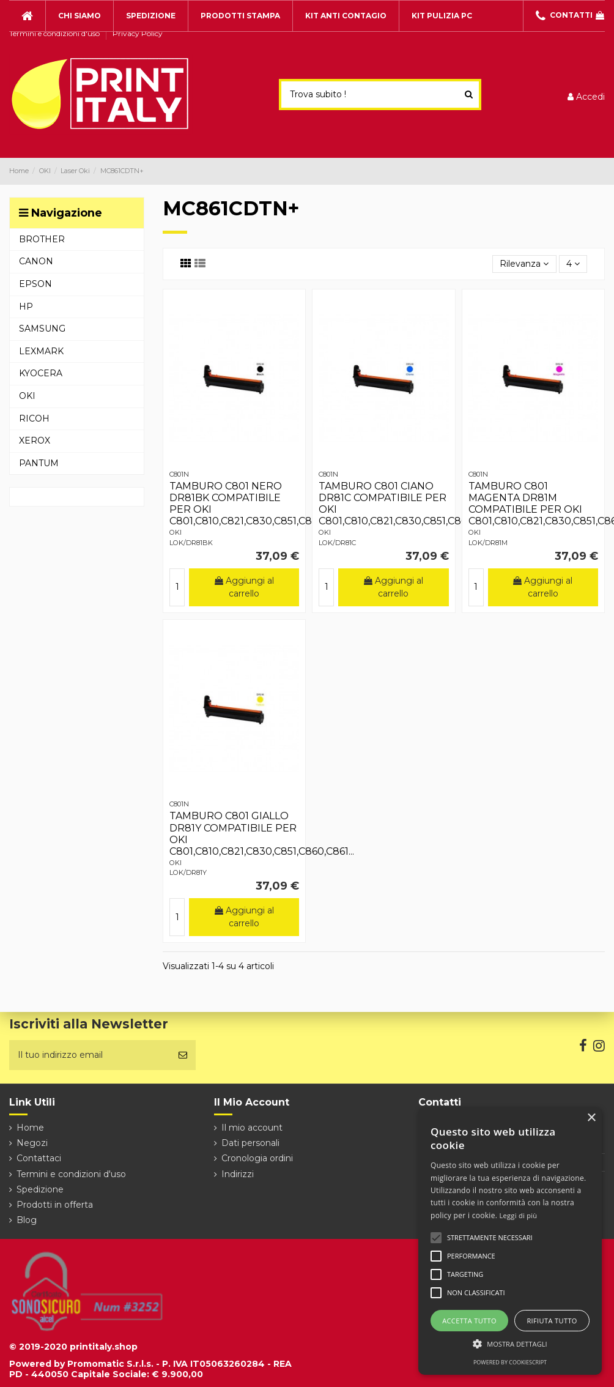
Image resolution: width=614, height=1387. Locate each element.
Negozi (32, 1142)
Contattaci (39, 1158)
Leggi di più (519, 1215)
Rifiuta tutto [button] (552, 1320)
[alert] (510, 1241)
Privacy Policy (138, 33)
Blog (27, 1219)
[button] (510, 1343)
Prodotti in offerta (55, 1204)
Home (30, 1127)
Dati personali (250, 1142)
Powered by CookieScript (510, 1362)
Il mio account (252, 1127)
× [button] (591, 1118)
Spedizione (40, 1189)
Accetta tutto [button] (469, 1320)
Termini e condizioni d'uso (55, 33)
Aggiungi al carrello (244, 587)
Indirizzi (237, 1174)
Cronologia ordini (257, 1158)
